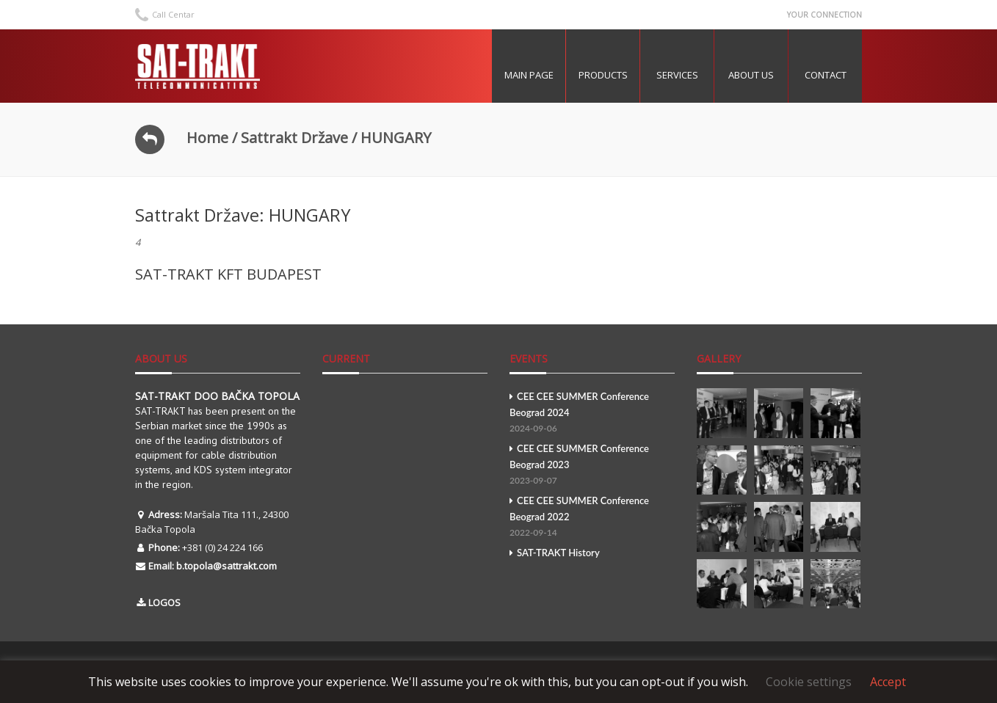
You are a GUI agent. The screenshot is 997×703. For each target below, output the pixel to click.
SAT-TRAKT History (555, 552)
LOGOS (164, 602)
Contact (825, 74)
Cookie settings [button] (809, 682)
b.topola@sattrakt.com (226, 565)
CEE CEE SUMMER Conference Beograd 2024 (592, 413)
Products (603, 74)
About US (751, 74)
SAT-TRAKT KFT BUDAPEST (228, 274)
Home (207, 137)
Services (677, 74)
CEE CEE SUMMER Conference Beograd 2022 (592, 518)
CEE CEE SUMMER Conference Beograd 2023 (592, 465)
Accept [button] (888, 682)
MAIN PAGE (529, 74)
